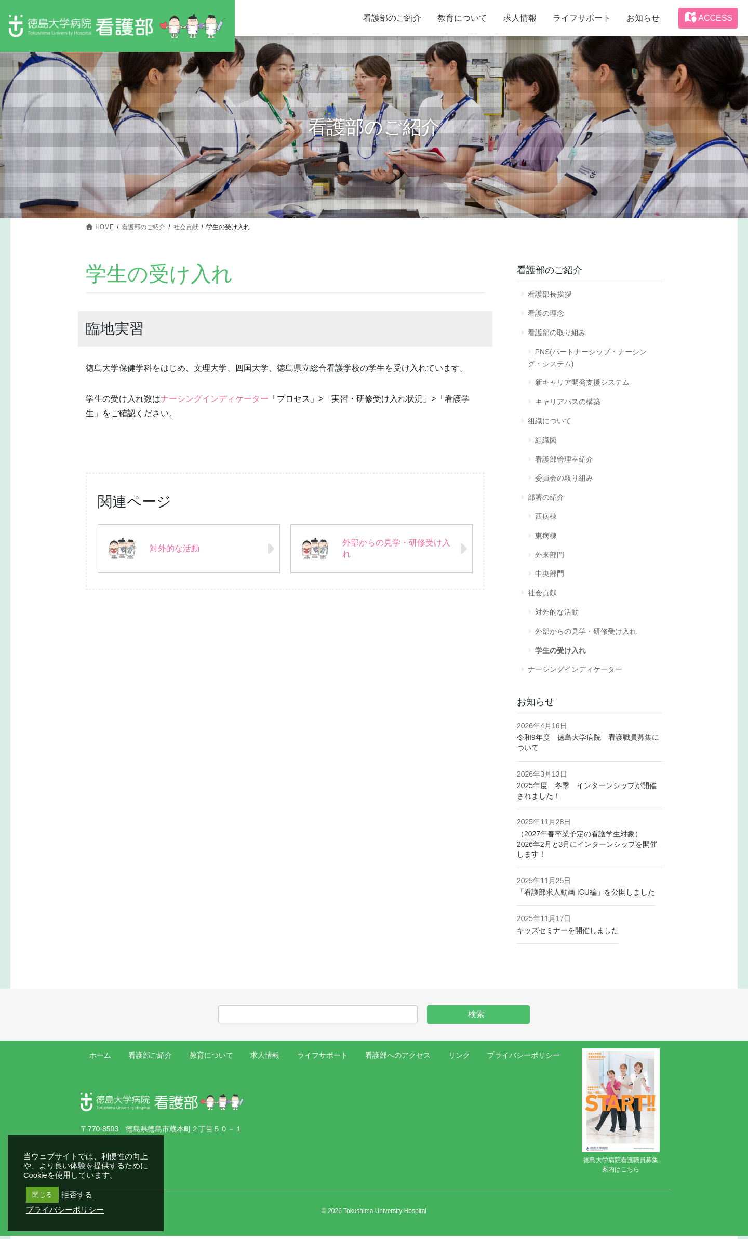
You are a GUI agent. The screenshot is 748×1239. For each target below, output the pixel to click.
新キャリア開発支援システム (582, 383)
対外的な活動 (557, 614)
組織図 (546, 441)
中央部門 (549, 576)
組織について (549, 422)
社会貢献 (542, 595)
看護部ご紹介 (150, 1058)
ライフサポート (322, 1058)
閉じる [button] (42, 1194)
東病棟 (546, 538)
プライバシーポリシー (523, 1058)
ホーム (100, 1058)
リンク (459, 1058)
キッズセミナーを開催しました (568, 933)
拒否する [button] (76, 1195)
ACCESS (708, 17)
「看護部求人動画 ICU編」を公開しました (586, 895)
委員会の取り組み (564, 479)
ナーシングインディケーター (215, 398)
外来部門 (549, 557)
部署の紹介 (546, 499)
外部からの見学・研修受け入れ (586, 634)
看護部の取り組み (557, 333)
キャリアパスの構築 (567, 402)
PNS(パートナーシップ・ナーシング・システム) (587, 358)
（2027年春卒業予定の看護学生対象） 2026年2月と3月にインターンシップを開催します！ (587, 847)
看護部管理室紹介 (564, 460)
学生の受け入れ (560, 653)
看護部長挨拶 (549, 294)
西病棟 (546, 518)
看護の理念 (546, 313)
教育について (211, 1058)
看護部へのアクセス (398, 1058)
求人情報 (264, 1058)
